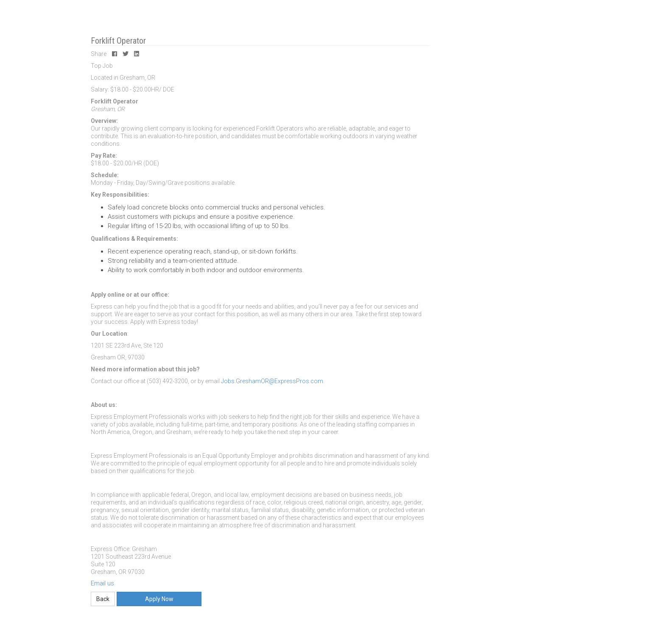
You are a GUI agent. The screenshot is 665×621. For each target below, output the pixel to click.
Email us (102, 583)
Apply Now (159, 599)
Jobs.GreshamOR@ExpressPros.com (272, 381)
